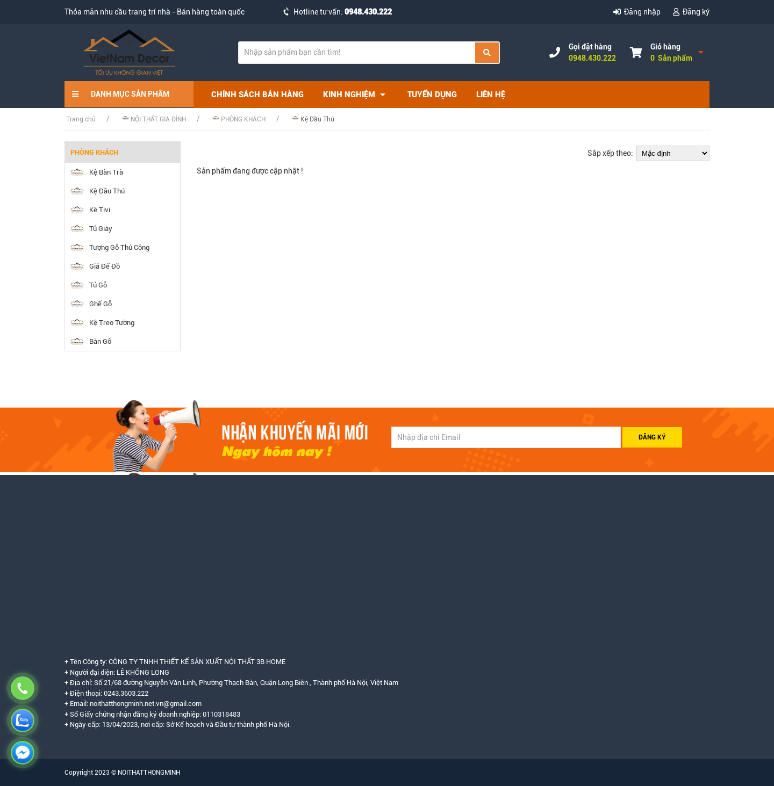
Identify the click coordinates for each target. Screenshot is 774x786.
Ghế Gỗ (91, 304)
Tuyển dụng (432, 94)
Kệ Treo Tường (102, 322)
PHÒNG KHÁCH (239, 118)
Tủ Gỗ (88, 285)
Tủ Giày (91, 228)
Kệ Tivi (90, 210)
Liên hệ (490, 94)
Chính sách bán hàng (257, 94)
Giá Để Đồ (95, 266)
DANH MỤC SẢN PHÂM (120, 94)
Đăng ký (691, 12)
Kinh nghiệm (355, 95)
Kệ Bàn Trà (96, 172)
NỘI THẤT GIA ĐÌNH (154, 118)
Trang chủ (81, 119)
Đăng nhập (637, 12)
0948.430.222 (368, 12)
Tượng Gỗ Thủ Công (109, 247)
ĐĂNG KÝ (652, 437)
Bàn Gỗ (90, 341)
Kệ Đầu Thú (313, 118)
